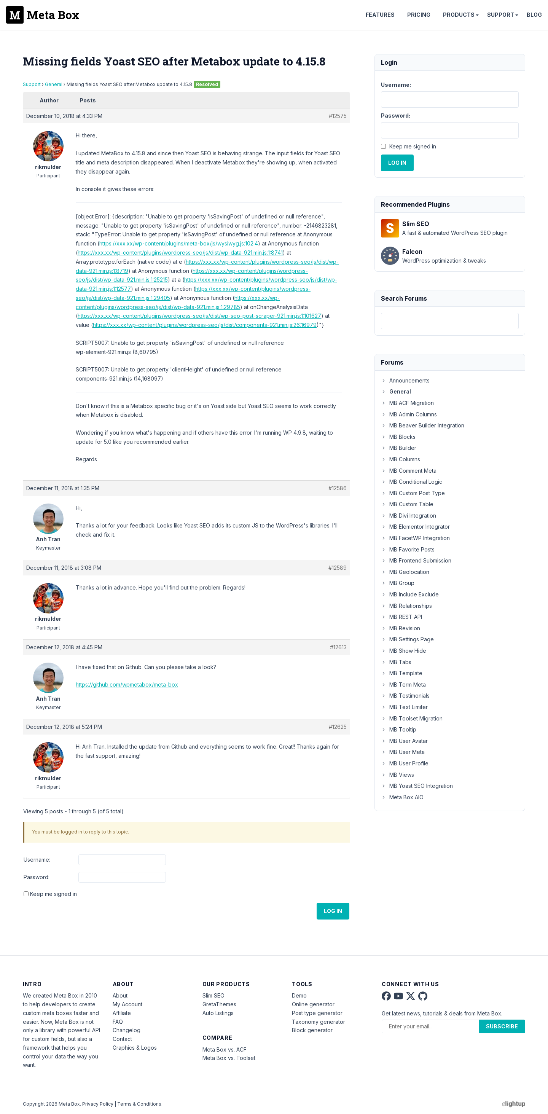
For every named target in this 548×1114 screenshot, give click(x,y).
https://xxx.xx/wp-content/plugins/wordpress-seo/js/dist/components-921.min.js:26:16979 (205, 325)
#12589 (337, 567)
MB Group (397, 583)
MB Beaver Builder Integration (422, 425)
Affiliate (122, 1013)
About (120, 995)
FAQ (118, 1021)
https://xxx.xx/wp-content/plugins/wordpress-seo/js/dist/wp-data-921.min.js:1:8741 (180, 252)
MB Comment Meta (408, 470)
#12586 (337, 488)
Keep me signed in (53, 894)
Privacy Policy (97, 1104)
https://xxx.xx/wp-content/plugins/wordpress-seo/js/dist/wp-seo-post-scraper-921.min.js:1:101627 (199, 315)
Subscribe (502, 1026)
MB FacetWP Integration (415, 538)
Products (459, 14)
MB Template (401, 673)
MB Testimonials (405, 695)
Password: (36, 877)
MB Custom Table (407, 504)
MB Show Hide (403, 650)
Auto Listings (218, 1013)
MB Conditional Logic (411, 481)
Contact (122, 1039)
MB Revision (400, 628)
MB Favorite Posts (408, 549)
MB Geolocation (405, 572)
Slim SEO (213, 995)
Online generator (313, 1004)
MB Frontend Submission (416, 560)
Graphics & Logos (135, 1047)
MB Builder (398, 448)
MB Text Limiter (404, 707)
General (53, 84)
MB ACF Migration (407, 403)
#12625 (338, 727)
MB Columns (400, 459)
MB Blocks (398, 436)
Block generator (312, 1030)
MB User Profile (405, 763)
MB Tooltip (398, 729)
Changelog (126, 1030)
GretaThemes (219, 1004)
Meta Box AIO (402, 797)
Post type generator (317, 1013)
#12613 (338, 647)
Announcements (405, 380)
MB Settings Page (407, 639)
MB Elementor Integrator (415, 526)
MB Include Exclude (410, 594)
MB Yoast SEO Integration (417, 786)
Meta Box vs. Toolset (228, 1058)
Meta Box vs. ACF (224, 1049)
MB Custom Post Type (413, 493)
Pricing (418, 14)
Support (500, 14)
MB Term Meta (403, 684)
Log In (333, 911)
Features (380, 14)
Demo (299, 995)
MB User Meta (403, 752)
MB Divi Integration (408, 515)
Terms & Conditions (139, 1104)
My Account (127, 1004)
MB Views (397, 774)
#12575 (338, 116)
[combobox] (450, 321)
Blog (534, 14)
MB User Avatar (404, 741)
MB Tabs (396, 662)
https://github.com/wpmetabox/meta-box (127, 684)
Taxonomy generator (318, 1021)
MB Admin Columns (409, 414)
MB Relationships (406, 605)
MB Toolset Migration (412, 718)
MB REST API (401, 617)
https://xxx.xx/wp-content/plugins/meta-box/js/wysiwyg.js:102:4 (178, 243)
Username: (37, 859)
